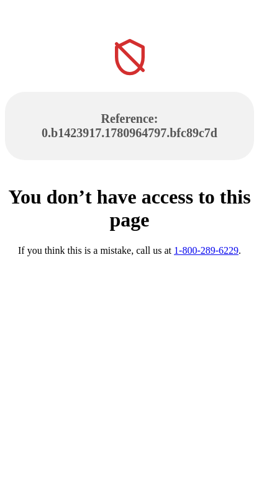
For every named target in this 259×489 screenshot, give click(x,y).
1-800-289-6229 (206, 250)
